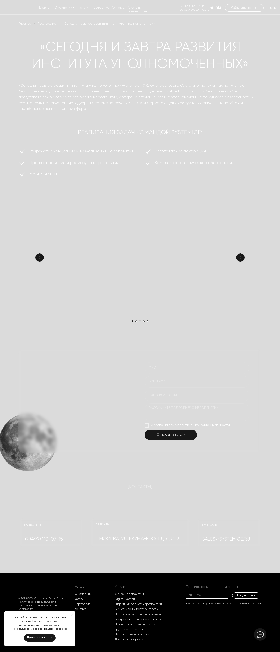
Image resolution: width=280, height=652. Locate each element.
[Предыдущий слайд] (39, 257)
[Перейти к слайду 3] (140, 321)
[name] (197, 368)
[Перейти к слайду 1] (132, 321)
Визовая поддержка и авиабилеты (139, 624)
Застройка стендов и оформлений (139, 619)
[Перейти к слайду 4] (144, 321)
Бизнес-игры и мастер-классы (136, 609)
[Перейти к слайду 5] (147, 321)
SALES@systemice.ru (226, 539)
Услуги (83, 7)
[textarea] (197, 412)
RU (269, 8)
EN (274, 8)
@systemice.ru (198, 9)
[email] (197, 382)
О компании (63, 7)
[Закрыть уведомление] (72, 614)
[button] (244, 8)
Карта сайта (25, 609)
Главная (45, 7)
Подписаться (246, 595)
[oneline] (197, 395)
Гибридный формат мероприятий (138, 604)
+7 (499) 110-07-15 (192, 6)
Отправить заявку (171, 434)
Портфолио (100, 7)
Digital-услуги (125, 599)
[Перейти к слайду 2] (136, 321)
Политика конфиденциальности (37, 602)
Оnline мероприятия (129, 594)
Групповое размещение (132, 629)
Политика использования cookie (37, 605)
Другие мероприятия (130, 639)
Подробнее (61, 629)
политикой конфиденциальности (245, 604)
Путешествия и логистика (133, 634)
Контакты (118, 7)
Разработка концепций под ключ (138, 614)
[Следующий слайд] (240, 257)
